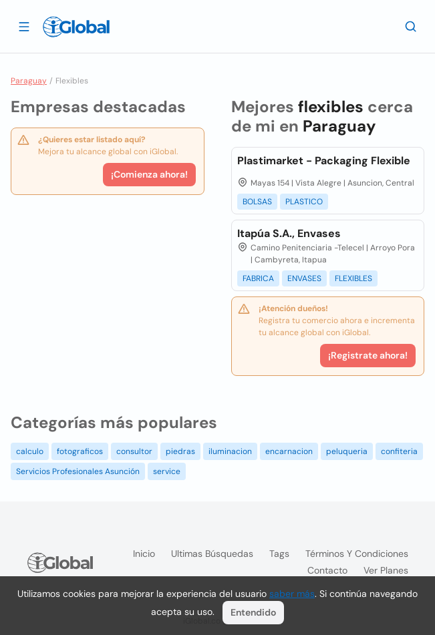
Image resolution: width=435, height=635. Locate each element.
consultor (134, 451)
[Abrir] (24, 26)
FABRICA (258, 278)
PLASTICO (304, 201)
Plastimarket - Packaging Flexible (323, 161)
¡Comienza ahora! (149, 174)
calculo (29, 451)
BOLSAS (257, 201)
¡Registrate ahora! (368, 355)
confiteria (399, 451)
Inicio (144, 554)
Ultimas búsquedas (212, 554)
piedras (180, 451)
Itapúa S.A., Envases (289, 233)
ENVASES (304, 278)
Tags (279, 554)
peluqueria (347, 451)
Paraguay (29, 80)
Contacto (327, 570)
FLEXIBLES (353, 278)
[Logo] (76, 26)
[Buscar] (411, 26)
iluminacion (230, 451)
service (166, 471)
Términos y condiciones (356, 554)
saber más (292, 594)
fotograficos (80, 451)
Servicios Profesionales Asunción (78, 471)
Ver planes (386, 570)
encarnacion (289, 451)
